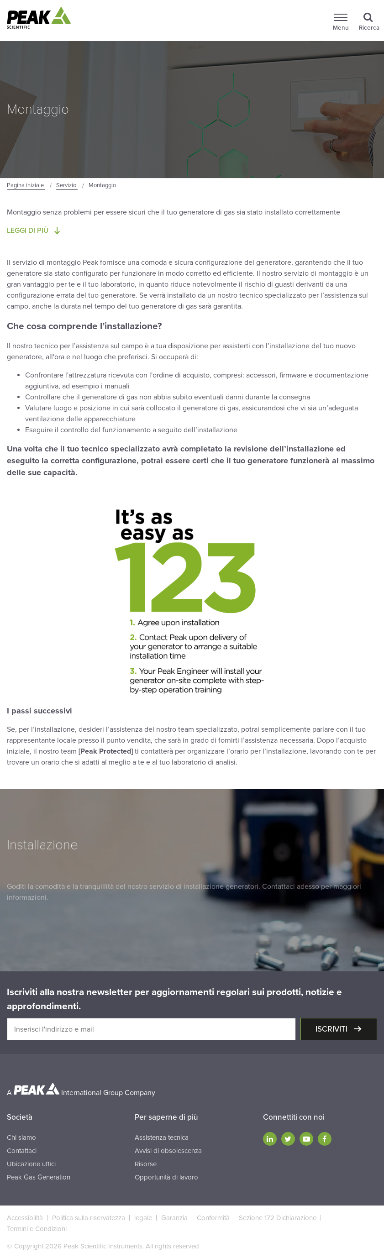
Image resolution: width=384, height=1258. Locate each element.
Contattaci (22, 1151)
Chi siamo (21, 1137)
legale (143, 1218)
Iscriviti (332, 1029)
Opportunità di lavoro (166, 1177)
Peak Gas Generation (38, 1177)
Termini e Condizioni (37, 1229)
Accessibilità (25, 1218)
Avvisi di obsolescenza (168, 1151)
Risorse (146, 1164)
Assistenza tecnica (162, 1137)
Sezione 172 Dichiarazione (277, 1218)
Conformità (213, 1218)
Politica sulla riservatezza (88, 1218)
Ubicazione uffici (31, 1164)
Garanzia (174, 1218)
